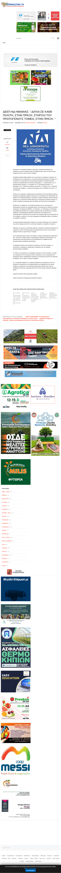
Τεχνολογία (56, 855)
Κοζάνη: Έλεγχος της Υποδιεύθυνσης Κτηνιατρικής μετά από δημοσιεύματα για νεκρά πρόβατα (26, 296)
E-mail (7, 150)
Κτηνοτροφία (19, 855)
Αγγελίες (49, 858)
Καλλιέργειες (27, 855)
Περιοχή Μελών (29, 861)
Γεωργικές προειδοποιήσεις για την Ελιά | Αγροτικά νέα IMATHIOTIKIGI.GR (44, 296)
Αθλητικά (20, 858)
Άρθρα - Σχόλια (34, 858)
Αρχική (3, 855)
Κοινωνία (45, 122)
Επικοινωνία (38, 861)
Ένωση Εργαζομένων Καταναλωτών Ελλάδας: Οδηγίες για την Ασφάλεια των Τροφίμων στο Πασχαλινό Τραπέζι (35, 297)
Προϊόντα (14, 858)
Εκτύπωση (7, 144)
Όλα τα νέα (42, 858)
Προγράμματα (35, 855)
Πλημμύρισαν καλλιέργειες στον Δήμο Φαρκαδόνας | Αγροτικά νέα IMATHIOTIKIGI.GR (53, 296)
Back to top (6, 847)
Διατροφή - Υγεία (6, 858)
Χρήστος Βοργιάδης (30, 122)
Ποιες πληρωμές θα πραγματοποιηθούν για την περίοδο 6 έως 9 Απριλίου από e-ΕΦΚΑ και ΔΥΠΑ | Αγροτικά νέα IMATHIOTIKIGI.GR (17, 298)
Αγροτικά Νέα (10, 855)
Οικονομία (43, 855)
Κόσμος (26, 858)
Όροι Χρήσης (56, 858)
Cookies (22, 861)
